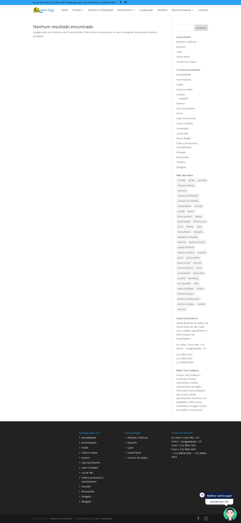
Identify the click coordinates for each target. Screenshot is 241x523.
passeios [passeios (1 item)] (202, 252)
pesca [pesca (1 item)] (180, 257)
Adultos (94, 513)
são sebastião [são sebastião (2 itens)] (184, 283)
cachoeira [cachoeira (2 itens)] (182, 190)
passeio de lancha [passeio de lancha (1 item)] (186, 247)
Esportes (181, 46)
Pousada (181, 152)
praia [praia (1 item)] (198, 268)
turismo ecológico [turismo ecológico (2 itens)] (186, 304)
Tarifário (162, 10)
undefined (104, 519)
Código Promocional (161, 513)
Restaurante (182, 157)
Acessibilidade (183, 74)
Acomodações (184, 79)
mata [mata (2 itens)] (199, 226)
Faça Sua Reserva (181, 10)
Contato (203, 10)
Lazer (179, 51)
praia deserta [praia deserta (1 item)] (184, 273)
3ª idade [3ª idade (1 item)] (181, 180)
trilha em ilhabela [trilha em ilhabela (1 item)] (186, 288)
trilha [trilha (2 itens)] (196, 283)
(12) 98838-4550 (182, 453)
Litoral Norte (124, 10)
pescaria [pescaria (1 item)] (197, 263)
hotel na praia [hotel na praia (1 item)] (200, 221)
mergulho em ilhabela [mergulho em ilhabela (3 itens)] (188, 237)
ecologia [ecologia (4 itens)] (198, 206)
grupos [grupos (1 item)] (198, 216)
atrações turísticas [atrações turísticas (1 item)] (186, 185)
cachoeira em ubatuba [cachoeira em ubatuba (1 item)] (188, 201)
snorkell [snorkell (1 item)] (181, 278)
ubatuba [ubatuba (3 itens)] (201, 304)
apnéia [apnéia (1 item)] (191, 180)
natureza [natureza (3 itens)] (182, 242)
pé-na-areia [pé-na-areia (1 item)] (198, 273)
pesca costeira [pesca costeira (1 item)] (193, 257)
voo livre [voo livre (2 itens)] (182, 309)
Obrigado (183, 98)
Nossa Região (183, 138)
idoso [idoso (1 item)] (180, 226)
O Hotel (76, 10)
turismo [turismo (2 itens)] (200, 288)
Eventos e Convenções (100, 10)
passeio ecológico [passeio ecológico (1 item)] (186, 252)
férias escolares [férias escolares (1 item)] (185, 216)
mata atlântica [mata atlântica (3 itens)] (184, 232)
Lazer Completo (184, 123)
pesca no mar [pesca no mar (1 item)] (184, 263)
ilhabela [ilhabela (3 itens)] (190, 226)
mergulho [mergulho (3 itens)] (198, 232)
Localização (146, 10)
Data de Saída (66, 513)
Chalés (179, 84)
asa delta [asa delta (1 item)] (202, 180)
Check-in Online (184, 89)
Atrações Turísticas (186, 41)
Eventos (180, 103)
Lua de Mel (182, 133)
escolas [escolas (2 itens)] (181, 211)
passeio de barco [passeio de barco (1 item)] (197, 242)
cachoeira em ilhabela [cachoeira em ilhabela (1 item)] (188, 195)
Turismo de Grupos (186, 61)
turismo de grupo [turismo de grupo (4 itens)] (186, 293)
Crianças (125, 513)
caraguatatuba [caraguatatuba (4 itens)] (184, 206)
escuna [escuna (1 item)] (191, 211)
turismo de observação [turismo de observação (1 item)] (188, 299)
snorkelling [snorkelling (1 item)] (193, 278)
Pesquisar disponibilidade (197, 518)
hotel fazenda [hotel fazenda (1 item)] (184, 221)
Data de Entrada (37, 513)
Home (64, 10)
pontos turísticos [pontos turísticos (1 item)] (185, 268)
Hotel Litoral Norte (186, 118)
